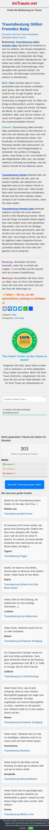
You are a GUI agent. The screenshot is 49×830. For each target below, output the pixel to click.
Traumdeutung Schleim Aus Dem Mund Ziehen (21, 586)
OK (31, 828)
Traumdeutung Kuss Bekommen (21, 616)
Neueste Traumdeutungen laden (24, 484)
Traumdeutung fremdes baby (18, 208)
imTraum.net (24, 3)
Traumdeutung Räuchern (17, 750)
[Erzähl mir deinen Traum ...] (24, 399)
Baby (14, 315)
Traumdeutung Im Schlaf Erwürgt (21, 676)
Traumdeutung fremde (14, 175)
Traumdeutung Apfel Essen (18, 513)
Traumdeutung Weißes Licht (18, 814)
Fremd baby (19, 318)
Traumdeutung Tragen (15, 556)
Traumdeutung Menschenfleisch (20, 779)
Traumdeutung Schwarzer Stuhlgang (23, 641)
